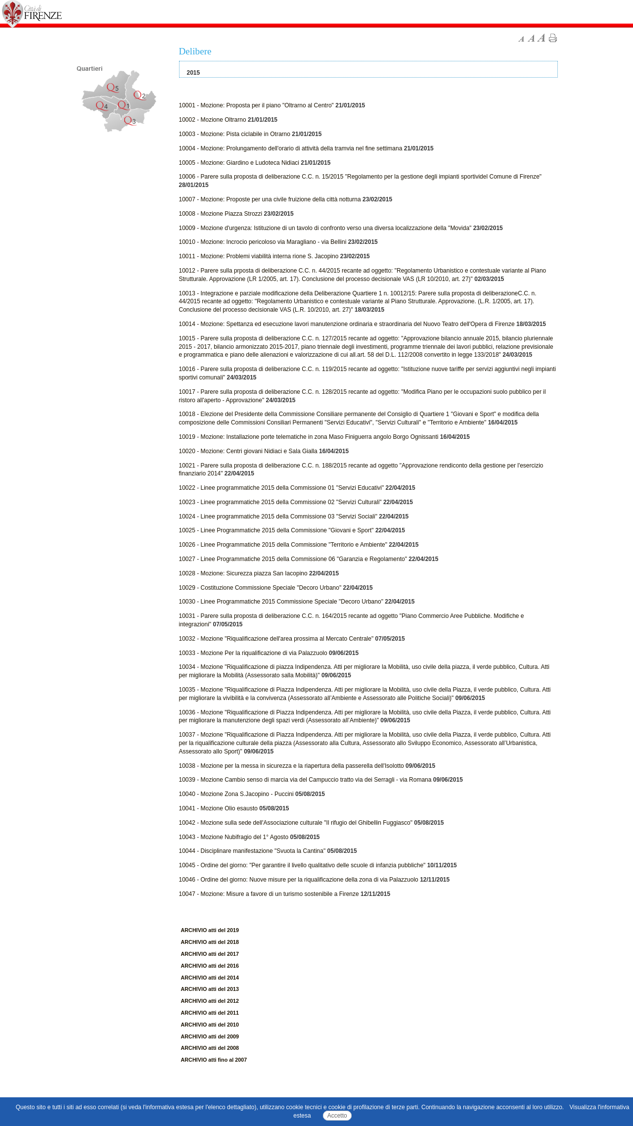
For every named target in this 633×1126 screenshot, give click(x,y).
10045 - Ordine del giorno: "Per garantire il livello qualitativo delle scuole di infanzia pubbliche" (302, 865)
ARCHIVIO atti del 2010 (210, 1025)
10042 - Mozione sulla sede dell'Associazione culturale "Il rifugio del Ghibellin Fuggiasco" (295, 822)
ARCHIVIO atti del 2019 (210, 930)
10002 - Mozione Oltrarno (212, 119)
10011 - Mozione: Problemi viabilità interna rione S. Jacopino (259, 256)
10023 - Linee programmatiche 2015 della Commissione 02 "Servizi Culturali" (280, 502)
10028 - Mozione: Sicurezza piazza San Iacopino (243, 573)
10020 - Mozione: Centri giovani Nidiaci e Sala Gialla (248, 451)
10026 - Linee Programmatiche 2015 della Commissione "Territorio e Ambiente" (283, 544)
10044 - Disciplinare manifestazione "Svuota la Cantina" (252, 850)
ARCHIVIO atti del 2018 (210, 942)
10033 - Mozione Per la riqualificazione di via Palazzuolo (253, 653)
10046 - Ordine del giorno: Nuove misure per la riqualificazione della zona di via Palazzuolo (298, 879)
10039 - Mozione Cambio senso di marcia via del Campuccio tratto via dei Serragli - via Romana (305, 779)
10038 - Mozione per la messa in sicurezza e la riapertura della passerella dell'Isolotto (291, 765)
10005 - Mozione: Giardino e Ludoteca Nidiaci (239, 162)
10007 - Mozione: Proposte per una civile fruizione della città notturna (270, 199)
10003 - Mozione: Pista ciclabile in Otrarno (234, 134)
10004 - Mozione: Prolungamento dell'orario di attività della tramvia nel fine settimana (291, 148)
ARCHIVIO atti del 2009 (210, 1036)
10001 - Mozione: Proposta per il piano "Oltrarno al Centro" (256, 105)
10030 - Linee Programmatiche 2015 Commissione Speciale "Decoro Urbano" (281, 601)
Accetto (337, 1115)
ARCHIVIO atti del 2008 (210, 1048)
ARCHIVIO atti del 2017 (210, 954)
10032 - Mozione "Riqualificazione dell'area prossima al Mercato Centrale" (276, 638)
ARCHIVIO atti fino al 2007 (214, 1060)
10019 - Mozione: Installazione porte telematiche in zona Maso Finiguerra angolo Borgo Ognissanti (309, 436)
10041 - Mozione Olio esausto (218, 808)
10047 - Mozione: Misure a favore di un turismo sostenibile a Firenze (269, 894)
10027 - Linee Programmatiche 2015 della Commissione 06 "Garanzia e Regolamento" (293, 559)
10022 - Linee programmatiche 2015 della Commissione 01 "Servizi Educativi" (281, 487)
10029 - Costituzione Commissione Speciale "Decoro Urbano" (260, 587)
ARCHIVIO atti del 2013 (210, 989)
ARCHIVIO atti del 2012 (210, 1001)
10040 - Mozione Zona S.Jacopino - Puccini (236, 794)
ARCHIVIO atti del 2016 (210, 966)
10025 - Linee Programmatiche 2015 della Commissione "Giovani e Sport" (276, 530)
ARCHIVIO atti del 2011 (210, 1013)
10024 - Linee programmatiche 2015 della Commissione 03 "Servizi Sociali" (278, 516)
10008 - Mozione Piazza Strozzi (221, 213)
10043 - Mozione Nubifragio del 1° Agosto (234, 837)
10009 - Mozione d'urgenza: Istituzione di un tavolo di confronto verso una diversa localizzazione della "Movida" (325, 228)
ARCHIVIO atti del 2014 (210, 978)
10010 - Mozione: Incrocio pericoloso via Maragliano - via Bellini (263, 241)
